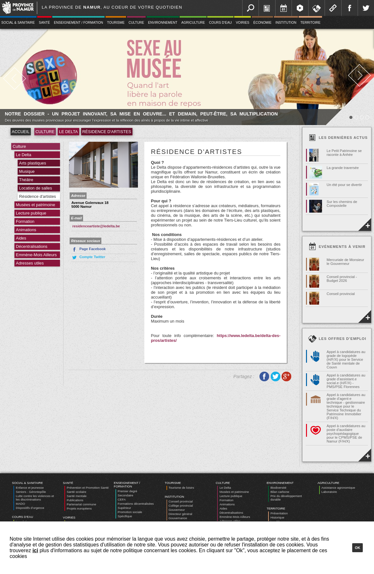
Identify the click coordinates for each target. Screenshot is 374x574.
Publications (75, 500)
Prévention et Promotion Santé (88, 487)
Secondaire (125, 495)
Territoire (310, 22)
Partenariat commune (81, 504)
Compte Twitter (88, 257)
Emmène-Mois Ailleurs (36, 254)
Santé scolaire (76, 492)
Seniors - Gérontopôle (31, 492)
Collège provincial (181, 505)
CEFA (122, 499)
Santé (44, 22)
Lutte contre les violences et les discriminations (35, 497)
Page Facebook (88, 249)
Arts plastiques (32, 163)
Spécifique (125, 516)
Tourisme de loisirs (181, 487)
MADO (20, 503)
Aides (21, 238)
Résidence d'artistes (106, 131)
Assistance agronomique (338, 487)
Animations (26, 229)
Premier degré (127, 491)
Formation (25, 221)
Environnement (162, 22)
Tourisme (116, 22)
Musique (27, 171)
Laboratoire (329, 492)
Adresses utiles (30, 263)
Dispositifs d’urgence (30, 508)
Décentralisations (31, 246)
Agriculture (193, 22)
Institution (286, 22)
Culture (136, 22)
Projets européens (79, 508)
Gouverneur (177, 509)
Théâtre (26, 179)
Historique (277, 517)
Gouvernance (178, 518)
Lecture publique (31, 213)
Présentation (279, 513)
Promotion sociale (130, 512)
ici (35, 550)
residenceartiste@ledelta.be (96, 226)
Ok (357, 548)
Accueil (21, 131)
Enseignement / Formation (78, 22)
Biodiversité (278, 487)
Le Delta (68, 131)
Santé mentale (77, 496)
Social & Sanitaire (27, 483)
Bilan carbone (279, 492)
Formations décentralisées (136, 503)
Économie (262, 22)
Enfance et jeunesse (30, 487)
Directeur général (180, 514)
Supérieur (124, 508)
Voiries (242, 22)
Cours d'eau (220, 22)
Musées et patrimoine (35, 204)
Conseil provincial (181, 501)
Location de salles (35, 188)
